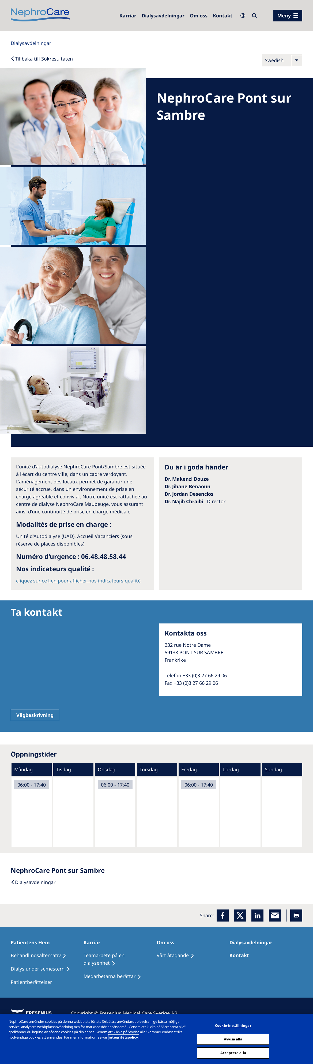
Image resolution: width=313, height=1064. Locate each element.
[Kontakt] (222, 15)
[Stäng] (304, 1038)
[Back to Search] (42, 58)
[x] (240, 915)
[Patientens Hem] (33, 942)
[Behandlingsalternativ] (41, 956)
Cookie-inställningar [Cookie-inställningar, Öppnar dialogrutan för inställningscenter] (233, 1025)
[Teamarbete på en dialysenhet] (120, 959)
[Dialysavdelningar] (253, 942)
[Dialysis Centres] (163, 15)
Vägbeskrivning (35, 715)
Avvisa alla (233, 1039)
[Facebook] (223, 915)
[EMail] (275, 915)
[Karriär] (94, 942)
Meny (284, 15)
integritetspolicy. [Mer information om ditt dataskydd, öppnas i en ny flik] (124, 1037)
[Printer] (296, 915)
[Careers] (128, 15)
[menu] (287, 15)
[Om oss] (198, 15)
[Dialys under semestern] (43, 969)
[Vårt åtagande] (178, 956)
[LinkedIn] (257, 915)
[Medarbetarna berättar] (115, 976)
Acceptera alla (233, 1052)
